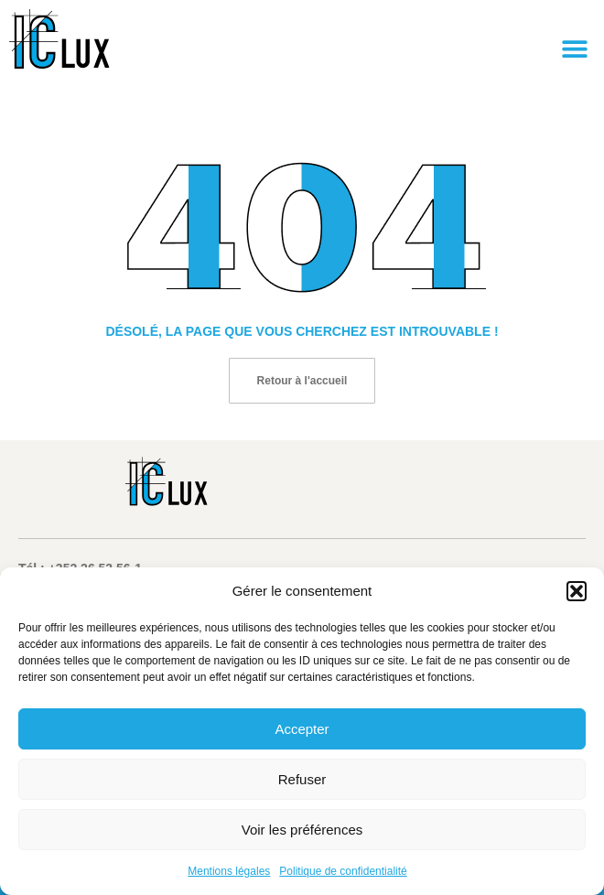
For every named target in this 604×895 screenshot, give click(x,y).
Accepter (302, 729)
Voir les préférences (302, 829)
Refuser (302, 779)
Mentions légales (229, 871)
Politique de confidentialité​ (342, 871)
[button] (576, 591)
